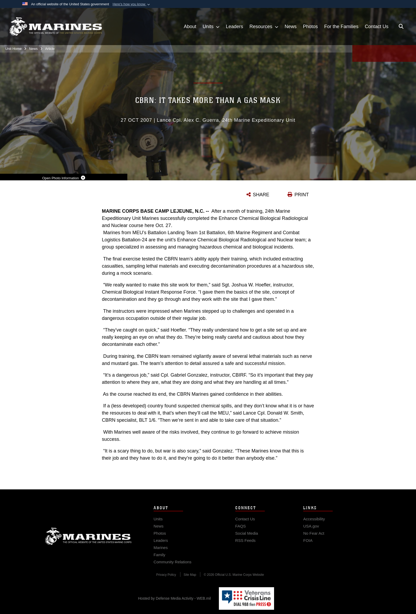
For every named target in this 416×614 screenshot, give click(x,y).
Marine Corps (88, 540)
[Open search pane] (401, 26)
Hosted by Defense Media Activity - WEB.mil (174, 598)
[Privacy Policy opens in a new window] (166, 578)
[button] (131, 4)
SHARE (261, 194)
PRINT (301, 194)
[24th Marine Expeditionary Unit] (55, 26)
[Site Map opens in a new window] (190, 578)
